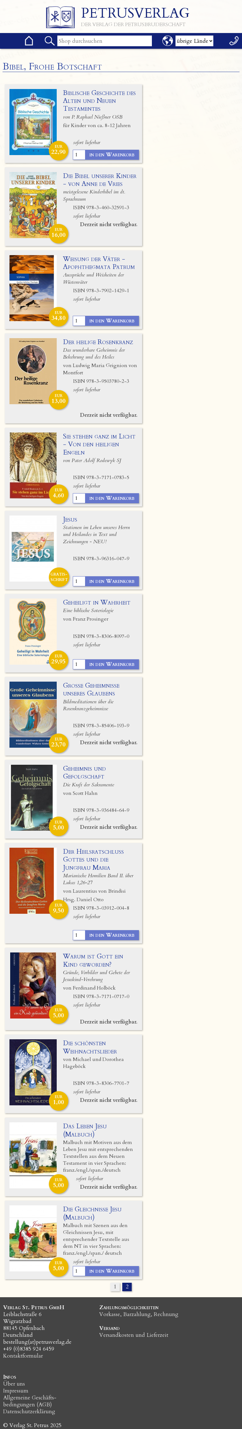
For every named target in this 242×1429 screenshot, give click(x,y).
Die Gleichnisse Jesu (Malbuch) (92, 1213)
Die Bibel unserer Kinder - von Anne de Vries (99, 179)
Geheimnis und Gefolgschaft (84, 772)
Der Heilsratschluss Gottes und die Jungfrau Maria (93, 859)
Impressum (15, 1390)
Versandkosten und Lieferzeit (133, 1335)
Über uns (14, 1383)
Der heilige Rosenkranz (98, 342)
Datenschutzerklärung (29, 1411)
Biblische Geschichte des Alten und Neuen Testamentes (99, 100)
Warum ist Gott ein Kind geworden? (93, 960)
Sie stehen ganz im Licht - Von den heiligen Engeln (99, 444)
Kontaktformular (23, 1355)
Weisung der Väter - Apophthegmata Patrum (99, 262)
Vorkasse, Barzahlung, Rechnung (138, 1314)
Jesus (70, 519)
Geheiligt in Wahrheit (96, 602)
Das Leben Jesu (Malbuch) (85, 1130)
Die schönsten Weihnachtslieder (90, 1047)
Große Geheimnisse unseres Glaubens (91, 689)
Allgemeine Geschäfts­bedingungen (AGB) (29, 1401)
